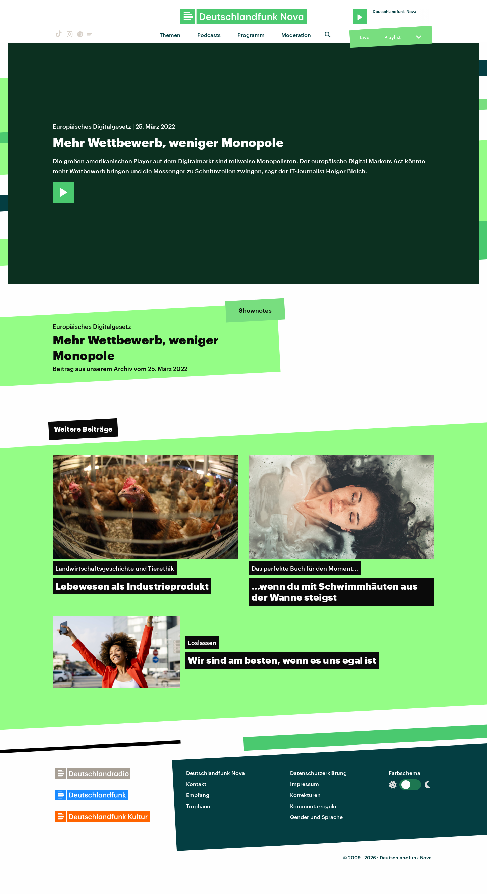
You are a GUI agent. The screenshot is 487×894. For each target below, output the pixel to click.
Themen (170, 35)
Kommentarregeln (313, 806)
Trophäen (198, 806)
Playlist (392, 37)
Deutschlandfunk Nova (215, 773)
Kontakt (196, 784)
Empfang (197, 795)
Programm (251, 35)
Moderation (296, 35)
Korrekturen (305, 795)
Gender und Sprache (316, 817)
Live (364, 37)
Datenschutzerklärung (318, 773)
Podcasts (209, 35)
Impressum (304, 784)
